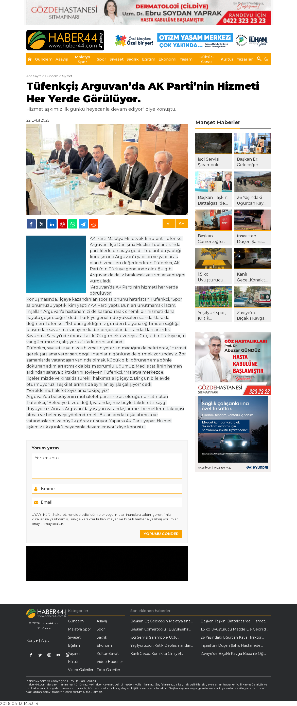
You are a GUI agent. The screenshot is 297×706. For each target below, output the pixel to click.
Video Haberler (110, 661)
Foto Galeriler (108, 669)
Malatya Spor (79, 629)
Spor (101, 629)
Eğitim (74, 645)
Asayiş (102, 621)
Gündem (51, 76)
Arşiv (45, 640)
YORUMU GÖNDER (161, 533)
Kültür (73, 661)
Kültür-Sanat (108, 653)
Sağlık (102, 637)
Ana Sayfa (33, 76)
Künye (32, 640)
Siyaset (67, 76)
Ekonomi (105, 645)
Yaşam (74, 653)
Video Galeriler (80, 669)
